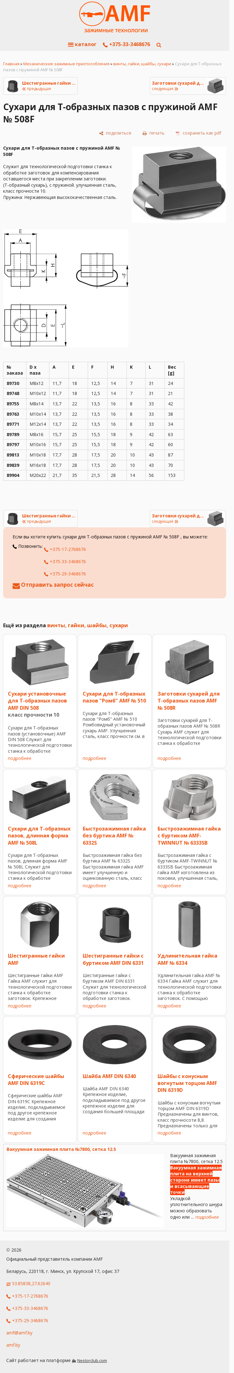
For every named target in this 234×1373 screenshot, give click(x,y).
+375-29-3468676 (65, 574)
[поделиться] (115, 133)
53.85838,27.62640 (31, 1283)
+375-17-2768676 (65, 549)
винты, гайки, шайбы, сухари (142, 64)
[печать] (153, 133)
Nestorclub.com (92, 1360)
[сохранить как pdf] (198, 133)
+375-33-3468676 (126, 44)
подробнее (19, 758)
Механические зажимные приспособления (66, 64)
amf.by (13, 1345)
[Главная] (114, 17)
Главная (11, 64)
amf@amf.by (19, 1333)
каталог (82, 44)
